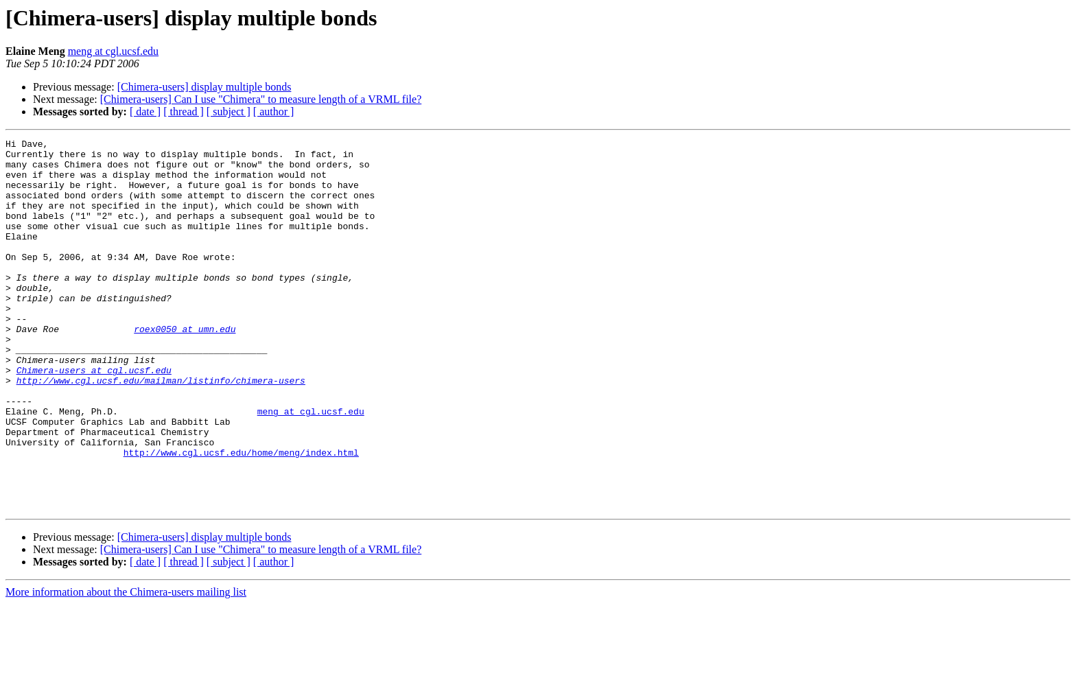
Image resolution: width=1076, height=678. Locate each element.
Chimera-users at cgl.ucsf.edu (94, 417)
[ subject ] (228, 111)
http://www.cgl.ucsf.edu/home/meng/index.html (241, 516)
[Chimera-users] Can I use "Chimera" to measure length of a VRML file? (260, 99)
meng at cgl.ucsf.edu (113, 51)
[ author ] (273, 111)
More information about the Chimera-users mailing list (125, 666)
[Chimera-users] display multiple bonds (204, 87)
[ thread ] (183, 111)
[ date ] (145, 111)
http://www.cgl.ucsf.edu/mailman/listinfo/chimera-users (160, 429)
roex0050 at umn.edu (184, 368)
